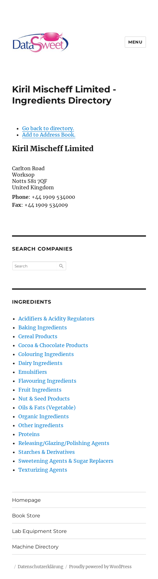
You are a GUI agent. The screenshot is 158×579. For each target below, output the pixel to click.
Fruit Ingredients (39, 390)
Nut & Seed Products (44, 398)
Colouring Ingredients (46, 354)
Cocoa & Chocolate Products (53, 345)
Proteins (29, 434)
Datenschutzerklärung (40, 566)
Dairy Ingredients (40, 363)
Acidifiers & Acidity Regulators (56, 318)
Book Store (26, 516)
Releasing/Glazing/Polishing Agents (63, 443)
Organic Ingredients (43, 416)
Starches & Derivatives (46, 452)
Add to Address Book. (48, 134)
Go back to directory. (48, 128)
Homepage (26, 500)
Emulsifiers (32, 372)
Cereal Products (37, 336)
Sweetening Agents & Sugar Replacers (65, 461)
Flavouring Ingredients (47, 381)
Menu (135, 41)
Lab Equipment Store (39, 531)
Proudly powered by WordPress (100, 566)
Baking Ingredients (42, 327)
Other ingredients (40, 425)
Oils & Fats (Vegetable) (47, 407)
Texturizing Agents (42, 470)
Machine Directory (35, 547)
